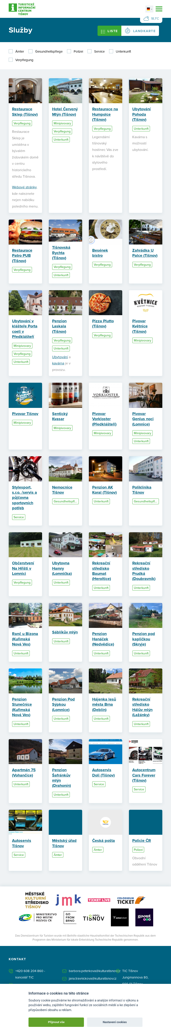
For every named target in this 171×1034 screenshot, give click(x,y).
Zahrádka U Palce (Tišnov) (144, 253)
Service (99, 51)
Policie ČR (141, 841)
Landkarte (140, 30)
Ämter (19, 51)
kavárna (58, 363)
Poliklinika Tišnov (141, 490)
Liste (109, 31)
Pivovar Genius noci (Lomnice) (143, 419)
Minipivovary (62, 123)
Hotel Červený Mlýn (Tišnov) (65, 111)
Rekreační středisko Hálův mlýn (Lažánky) (142, 707)
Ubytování (60, 357)
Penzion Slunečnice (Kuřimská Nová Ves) (22, 707)
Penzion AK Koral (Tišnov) (104, 490)
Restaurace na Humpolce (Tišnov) (105, 114)
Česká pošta (103, 841)
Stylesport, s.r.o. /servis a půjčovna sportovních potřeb (24, 498)
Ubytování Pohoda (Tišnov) (141, 114)
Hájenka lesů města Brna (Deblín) (104, 705)
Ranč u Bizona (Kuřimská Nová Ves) (25, 639)
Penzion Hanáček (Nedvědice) (103, 639)
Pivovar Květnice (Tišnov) (140, 327)
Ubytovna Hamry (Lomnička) (62, 569)
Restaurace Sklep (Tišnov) (25, 111)
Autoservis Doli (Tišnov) (103, 773)
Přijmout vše (56, 1022)
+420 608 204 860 (29, 971)
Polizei (78, 51)
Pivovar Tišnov (25, 414)
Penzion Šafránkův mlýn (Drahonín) (61, 778)
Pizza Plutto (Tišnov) (103, 324)
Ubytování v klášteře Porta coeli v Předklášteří (24, 329)
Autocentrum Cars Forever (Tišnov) (143, 776)
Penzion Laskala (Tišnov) (59, 327)
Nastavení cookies (115, 1022)
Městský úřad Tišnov (64, 843)
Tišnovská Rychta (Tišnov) (61, 253)
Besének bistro (100, 253)
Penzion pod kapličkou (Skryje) (143, 639)
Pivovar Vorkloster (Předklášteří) (104, 419)
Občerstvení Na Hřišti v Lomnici (23, 569)
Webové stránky (24, 187)
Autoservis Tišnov (21, 843)
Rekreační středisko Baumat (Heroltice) (101, 571)
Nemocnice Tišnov (62, 490)
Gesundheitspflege (49, 51)
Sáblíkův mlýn (65, 633)
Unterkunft (123, 51)
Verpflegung (24, 60)
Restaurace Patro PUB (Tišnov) (22, 256)
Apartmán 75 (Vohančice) (24, 773)
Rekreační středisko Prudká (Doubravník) (143, 571)
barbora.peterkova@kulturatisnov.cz (94, 971)
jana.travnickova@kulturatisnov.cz (92, 979)
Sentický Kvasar (60, 416)
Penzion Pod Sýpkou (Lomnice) (63, 705)
